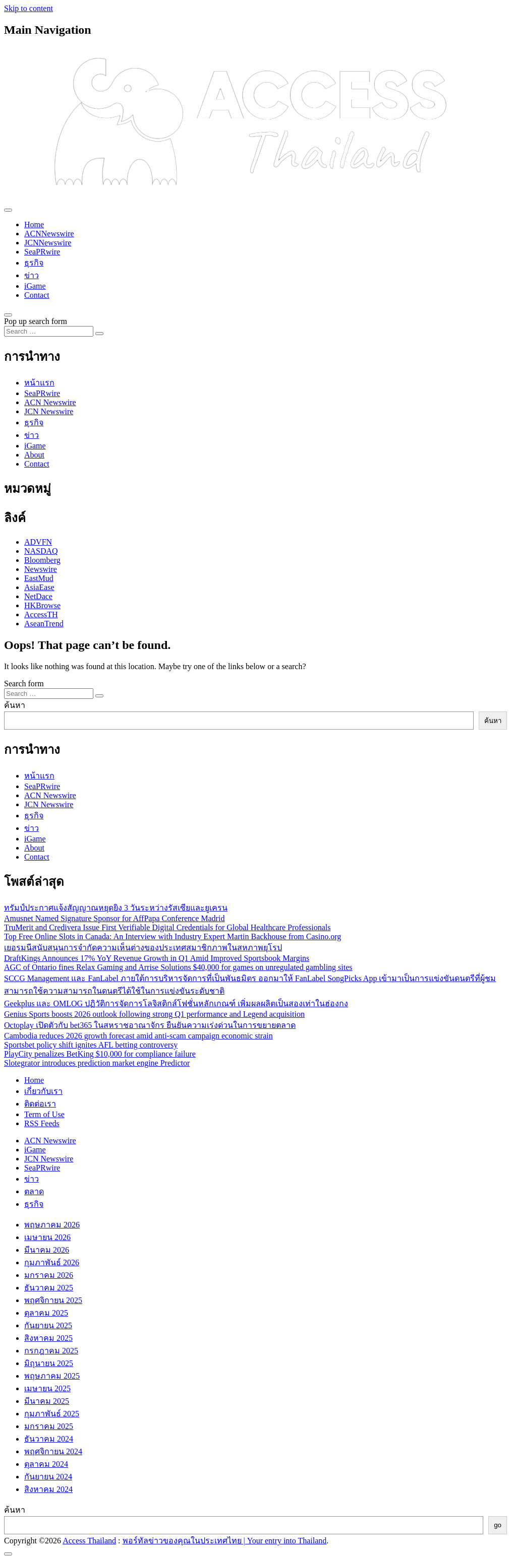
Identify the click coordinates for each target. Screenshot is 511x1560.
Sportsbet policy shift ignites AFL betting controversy (91, 1045)
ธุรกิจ (33, 262)
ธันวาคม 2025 (48, 1287)
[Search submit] (99, 333)
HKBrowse (42, 605)
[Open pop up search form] (8, 314)
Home (34, 224)
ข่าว (31, 275)
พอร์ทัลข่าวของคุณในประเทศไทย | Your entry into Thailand (225, 1540)
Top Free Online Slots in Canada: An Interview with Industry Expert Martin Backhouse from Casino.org (172, 936)
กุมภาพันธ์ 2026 (51, 1262)
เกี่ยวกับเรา (43, 1091)
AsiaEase (39, 587)
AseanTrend (44, 623)
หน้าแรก (39, 382)
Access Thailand (89, 1540)
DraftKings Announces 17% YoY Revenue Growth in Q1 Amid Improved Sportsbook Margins (156, 958)
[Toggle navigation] (8, 210)
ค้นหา (14, 705)
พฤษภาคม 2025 (52, 1376)
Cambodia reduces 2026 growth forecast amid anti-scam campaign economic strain (138, 1035)
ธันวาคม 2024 (48, 1439)
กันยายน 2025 (48, 1325)
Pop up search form (35, 321)
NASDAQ (41, 551)
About (34, 454)
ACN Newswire (50, 402)
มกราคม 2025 (48, 1426)
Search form (24, 683)
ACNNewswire (49, 233)
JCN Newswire (48, 411)
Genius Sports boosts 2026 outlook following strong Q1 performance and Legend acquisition (154, 1014)
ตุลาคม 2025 (46, 1313)
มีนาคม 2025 (46, 1401)
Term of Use (44, 1114)
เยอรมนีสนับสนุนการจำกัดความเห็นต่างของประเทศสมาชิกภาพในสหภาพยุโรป (143, 947)
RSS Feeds (42, 1123)
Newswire (40, 569)
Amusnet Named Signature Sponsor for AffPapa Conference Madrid (114, 918)
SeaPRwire (42, 251)
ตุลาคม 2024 (46, 1464)
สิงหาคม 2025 (48, 1338)
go (497, 1525)
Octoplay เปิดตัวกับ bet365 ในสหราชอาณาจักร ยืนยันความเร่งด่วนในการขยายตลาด (150, 1025)
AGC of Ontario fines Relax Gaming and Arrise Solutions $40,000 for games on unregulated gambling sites (178, 967)
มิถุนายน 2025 (48, 1363)
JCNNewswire (47, 242)
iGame (35, 286)
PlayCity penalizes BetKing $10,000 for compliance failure (100, 1054)
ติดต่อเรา (40, 1103)
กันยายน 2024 (48, 1476)
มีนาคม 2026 (46, 1250)
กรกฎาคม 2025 (51, 1350)
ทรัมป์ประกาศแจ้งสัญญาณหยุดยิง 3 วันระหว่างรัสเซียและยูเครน (116, 907)
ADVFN (38, 542)
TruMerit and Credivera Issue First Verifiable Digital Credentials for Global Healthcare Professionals (167, 927)
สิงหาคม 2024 (48, 1489)
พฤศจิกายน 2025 (53, 1300)
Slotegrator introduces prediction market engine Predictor (97, 1063)
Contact (36, 295)
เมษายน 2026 (47, 1237)
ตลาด (34, 1191)
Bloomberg (42, 560)
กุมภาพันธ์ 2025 (51, 1413)
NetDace (38, 596)
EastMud (38, 578)
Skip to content (28, 8)
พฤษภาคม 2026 (52, 1224)
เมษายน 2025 (47, 1388)
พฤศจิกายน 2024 (53, 1451)
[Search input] (48, 331)
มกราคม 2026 (48, 1275)
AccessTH (41, 614)
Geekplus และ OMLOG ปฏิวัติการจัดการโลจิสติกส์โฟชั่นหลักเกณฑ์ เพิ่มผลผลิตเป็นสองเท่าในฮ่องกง (176, 1003)
